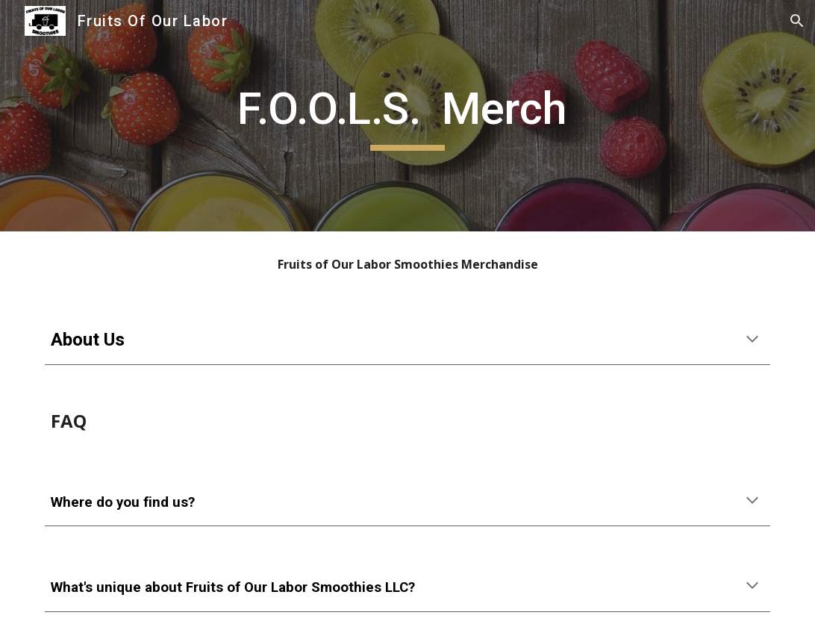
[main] (407, 116)
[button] (797, 21)
